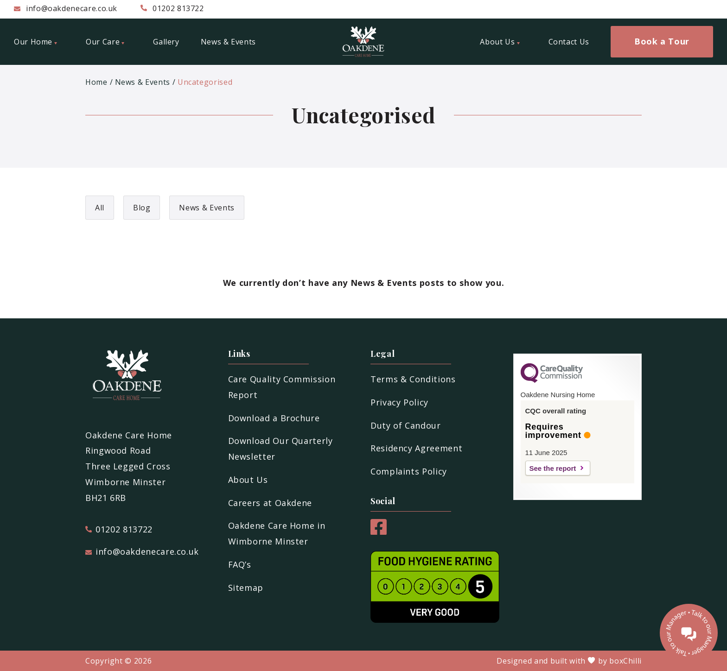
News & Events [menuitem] (228, 42)
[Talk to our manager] (689, 633)
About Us (248, 479)
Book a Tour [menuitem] (661, 41)
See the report (552, 468)
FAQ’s (239, 564)
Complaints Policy (408, 471)
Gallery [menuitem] (166, 42)
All (99, 208)
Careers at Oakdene (270, 502)
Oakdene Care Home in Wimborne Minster (276, 533)
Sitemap (245, 587)
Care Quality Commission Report (282, 386)
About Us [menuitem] (499, 42)
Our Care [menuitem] (105, 42)
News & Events (142, 82)
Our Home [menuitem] (35, 42)
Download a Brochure (274, 418)
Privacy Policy (399, 402)
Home (96, 82)
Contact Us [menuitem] (568, 42)
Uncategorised (205, 82)
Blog (142, 208)
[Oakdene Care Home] (363, 41)
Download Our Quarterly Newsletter (280, 448)
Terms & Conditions (413, 379)
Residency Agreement (416, 448)
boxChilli (625, 661)
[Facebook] (378, 531)
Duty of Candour (405, 425)
